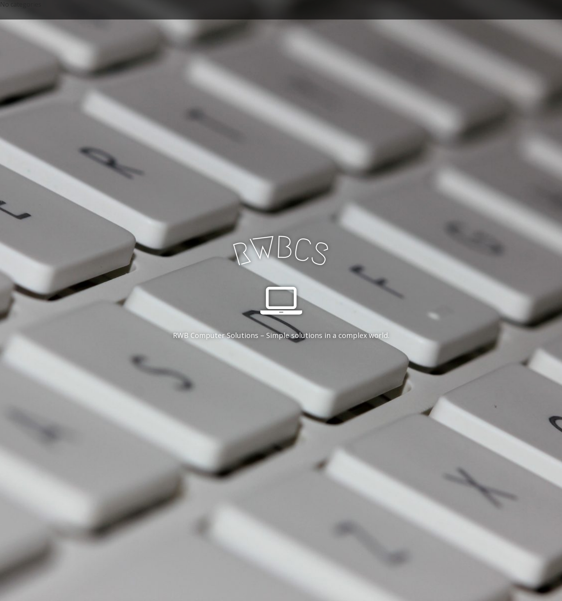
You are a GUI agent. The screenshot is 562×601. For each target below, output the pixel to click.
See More (281, 367)
